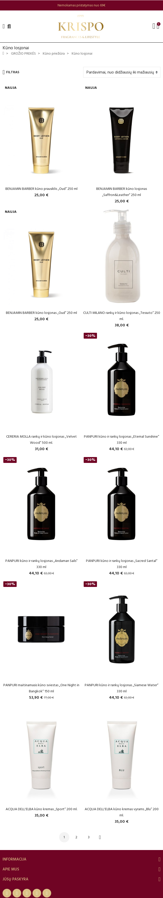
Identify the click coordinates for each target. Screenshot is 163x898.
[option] (81, 5)
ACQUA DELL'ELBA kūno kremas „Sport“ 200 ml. (41, 809)
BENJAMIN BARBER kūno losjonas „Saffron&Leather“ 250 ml (121, 192)
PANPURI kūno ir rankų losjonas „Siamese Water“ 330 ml (121, 688)
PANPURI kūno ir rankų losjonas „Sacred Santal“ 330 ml (121, 564)
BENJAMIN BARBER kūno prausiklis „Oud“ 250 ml (41, 189)
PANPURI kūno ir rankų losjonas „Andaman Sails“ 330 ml (41, 564)
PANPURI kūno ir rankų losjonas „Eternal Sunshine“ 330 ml (121, 440)
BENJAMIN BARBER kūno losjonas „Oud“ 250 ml (41, 313)
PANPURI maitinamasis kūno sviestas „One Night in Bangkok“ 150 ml (41, 688)
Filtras (11, 72)
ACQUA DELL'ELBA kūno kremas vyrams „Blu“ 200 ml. (122, 812)
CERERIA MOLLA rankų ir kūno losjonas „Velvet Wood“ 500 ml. (41, 440)
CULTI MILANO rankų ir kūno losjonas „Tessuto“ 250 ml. (121, 316)
